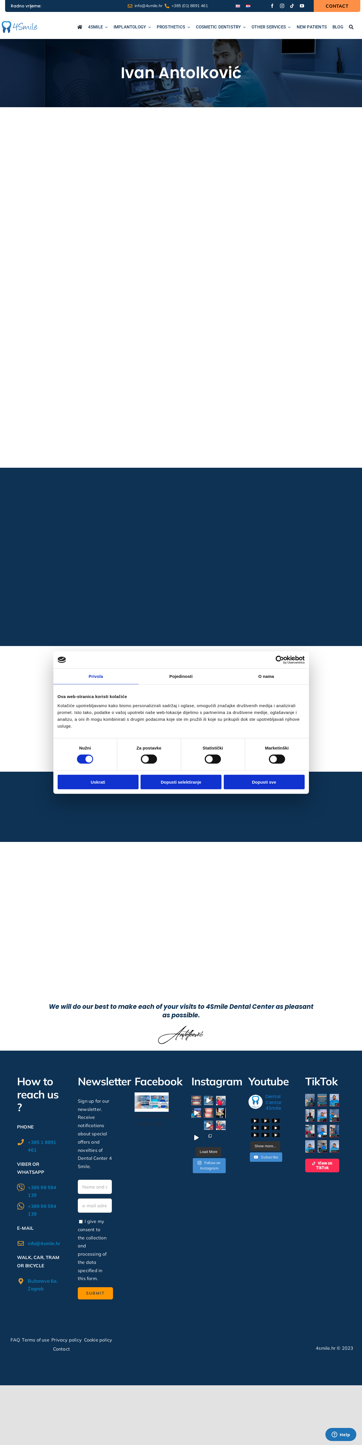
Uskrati (98, 781)
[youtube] (302, 6)
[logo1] (19, 23)
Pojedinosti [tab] (181, 676)
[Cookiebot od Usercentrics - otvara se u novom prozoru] (280, 660)
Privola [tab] (96, 676)
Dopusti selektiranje (181, 781)
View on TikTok (322, 1165)
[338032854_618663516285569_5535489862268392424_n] (152, 1095)
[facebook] (272, 6)
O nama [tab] (266, 676)
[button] (310, 1100)
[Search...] (351, 27)
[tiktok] (292, 6)
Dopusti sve (264, 781)
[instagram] (282, 6)
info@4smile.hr (44, 1243)
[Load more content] (265, 1146)
